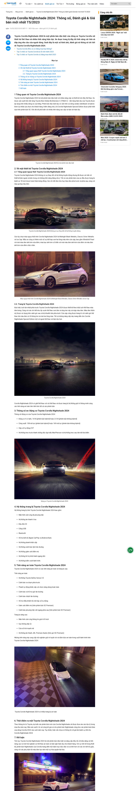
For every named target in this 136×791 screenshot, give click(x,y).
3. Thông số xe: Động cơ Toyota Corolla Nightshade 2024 (40, 77)
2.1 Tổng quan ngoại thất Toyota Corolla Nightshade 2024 (44, 71)
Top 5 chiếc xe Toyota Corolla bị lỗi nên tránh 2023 (35, 52)
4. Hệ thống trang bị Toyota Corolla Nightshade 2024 (38, 80)
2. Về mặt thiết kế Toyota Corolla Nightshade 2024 (37, 68)
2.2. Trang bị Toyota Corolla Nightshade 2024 (39, 74)
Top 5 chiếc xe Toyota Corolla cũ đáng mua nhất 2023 (36, 55)
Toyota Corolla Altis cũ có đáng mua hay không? (34, 49)
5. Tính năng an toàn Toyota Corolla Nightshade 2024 (38, 82)
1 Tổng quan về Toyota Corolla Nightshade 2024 (36, 65)
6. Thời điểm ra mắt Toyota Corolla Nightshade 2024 (38, 85)
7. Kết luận (22, 88)
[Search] (120, 3)
